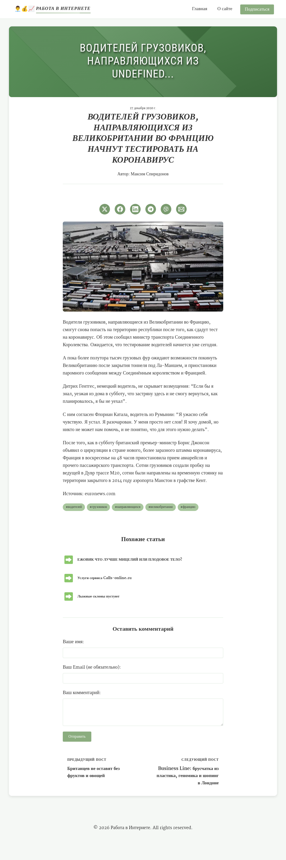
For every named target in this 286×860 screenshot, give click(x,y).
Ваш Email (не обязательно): (92, 667)
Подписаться (257, 9)
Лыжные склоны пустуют (98, 596)
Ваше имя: (73, 642)
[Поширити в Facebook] (120, 209)
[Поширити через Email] (181, 209)
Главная (199, 8)
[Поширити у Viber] (166, 209)
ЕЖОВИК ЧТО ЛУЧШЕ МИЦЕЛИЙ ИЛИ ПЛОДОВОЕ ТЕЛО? (129, 559)
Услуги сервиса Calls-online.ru (104, 578)
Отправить (77, 737)
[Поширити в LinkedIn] (135, 209)
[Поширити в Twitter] (104, 209)
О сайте (224, 8)
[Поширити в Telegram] (150, 209)
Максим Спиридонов (150, 174)
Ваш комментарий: (82, 692)
